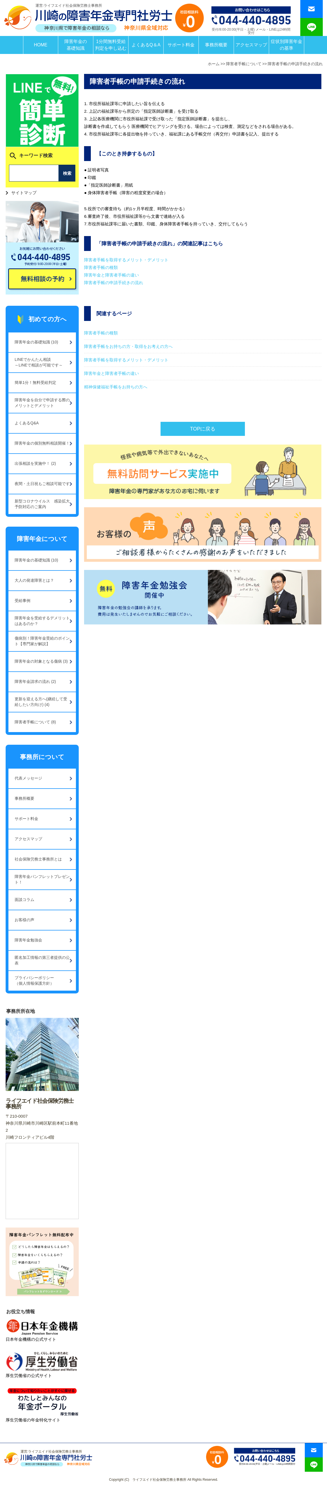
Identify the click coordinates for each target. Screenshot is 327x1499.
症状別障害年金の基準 (286, 45)
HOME (40, 44)
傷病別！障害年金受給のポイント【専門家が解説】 (42, 641)
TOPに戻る (203, 429)
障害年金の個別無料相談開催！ (42, 443)
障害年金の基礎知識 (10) (36, 342)
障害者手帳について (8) (35, 722)
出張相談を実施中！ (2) (35, 463)
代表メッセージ (28, 778)
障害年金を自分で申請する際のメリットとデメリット (42, 403)
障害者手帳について (243, 64)
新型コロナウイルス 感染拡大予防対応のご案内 (42, 504)
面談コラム (24, 899)
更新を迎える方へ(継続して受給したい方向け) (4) (41, 702)
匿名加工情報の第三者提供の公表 (42, 960)
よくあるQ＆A (146, 44)
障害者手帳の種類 (101, 267)
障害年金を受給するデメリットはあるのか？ (42, 621)
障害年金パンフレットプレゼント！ (42, 879)
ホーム (214, 64)
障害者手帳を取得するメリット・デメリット (126, 259)
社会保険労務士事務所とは (38, 859)
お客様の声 (24, 920)
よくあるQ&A (27, 423)
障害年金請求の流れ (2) (35, 681)
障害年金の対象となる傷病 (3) (41, 661)
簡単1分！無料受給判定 (35, 382)
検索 (67, 173)
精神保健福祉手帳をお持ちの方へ (115, 386)
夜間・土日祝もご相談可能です (42, 483)
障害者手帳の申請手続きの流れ (295, 64)
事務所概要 (216, 44)
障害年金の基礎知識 (75, 45)
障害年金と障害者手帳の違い (111, 275)
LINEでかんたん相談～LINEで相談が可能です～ (39, 362)
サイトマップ (24, 192)
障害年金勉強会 (28, 940)
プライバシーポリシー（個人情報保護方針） (34, 980)
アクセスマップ (251, 44)
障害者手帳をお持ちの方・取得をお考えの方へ (128, 346)
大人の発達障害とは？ (34, 580)
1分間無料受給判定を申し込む (111, 45)
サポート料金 (181, 44)
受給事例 (22, 600)
